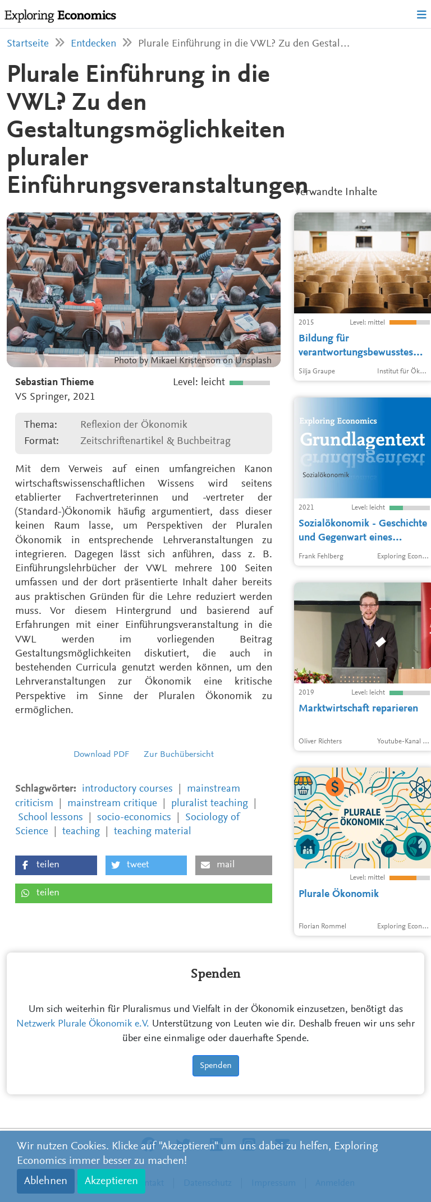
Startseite (28, 44)
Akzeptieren (111, 1181)
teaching (81, 831)
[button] (56, 865)
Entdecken (93, 44)
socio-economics (134, 817)
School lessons (50, 817)
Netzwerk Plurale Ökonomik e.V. (82, 1024)
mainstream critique (112, 803)
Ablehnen (45, 1181)
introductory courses (127, 789)
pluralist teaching (209, 803)
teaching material (152, 831)
